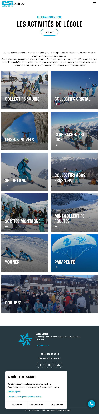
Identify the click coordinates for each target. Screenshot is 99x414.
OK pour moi (57, 405)
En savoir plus (36, 405)
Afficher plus (14, 391)
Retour (49, 32)
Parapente (64, 264)
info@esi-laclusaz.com (49, 358)
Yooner (12, 264)
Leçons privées (19, 141)
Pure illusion (65, 410)
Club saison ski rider (74, 139)
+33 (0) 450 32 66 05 (49, 354)
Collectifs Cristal (72, 101)
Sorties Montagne (22, 223)
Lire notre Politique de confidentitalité (24, 396)
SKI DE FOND (15, 182)
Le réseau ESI (43, 345)
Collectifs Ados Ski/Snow (74, 180)
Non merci (17, 405)
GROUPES (13, 305)
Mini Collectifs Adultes (74, 220)
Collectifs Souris (22, 101)
